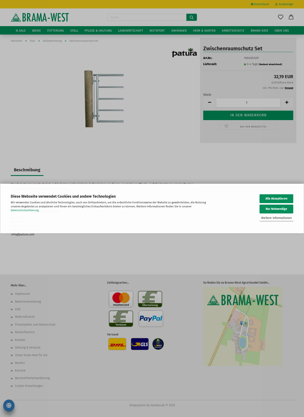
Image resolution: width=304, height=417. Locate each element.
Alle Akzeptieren (276, 198)
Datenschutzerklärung (25, 210)
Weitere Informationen (276, 218)
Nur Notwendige (276, 209)
